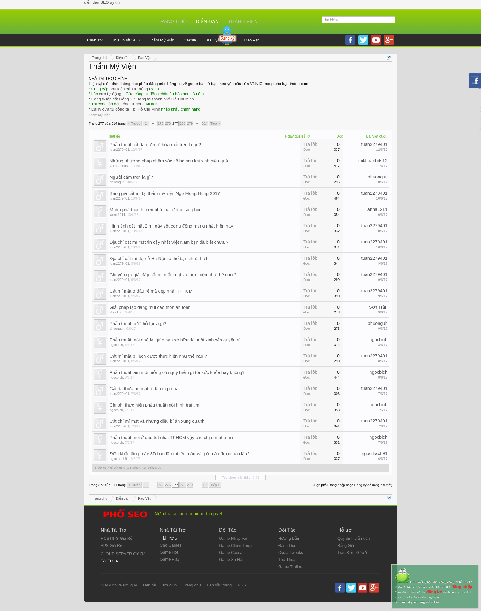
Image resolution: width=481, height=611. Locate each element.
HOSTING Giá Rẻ (116, 538)
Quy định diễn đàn (353, 538)
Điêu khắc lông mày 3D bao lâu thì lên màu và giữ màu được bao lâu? (180, 453)
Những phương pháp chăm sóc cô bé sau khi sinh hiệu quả (169, 160)
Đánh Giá (286, 545)
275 (160, 123)
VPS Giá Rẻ (111, 545)
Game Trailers (290, 566)
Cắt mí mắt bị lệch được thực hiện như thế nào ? (158, 356)
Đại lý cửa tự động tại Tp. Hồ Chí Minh (125, 109)
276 (168, 123)
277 (175, 123)
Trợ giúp (169, 585)
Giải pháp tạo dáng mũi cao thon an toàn (150, 307)
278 (182, 123)
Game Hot (169, 552)
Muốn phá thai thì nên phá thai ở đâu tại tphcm (156, 209)
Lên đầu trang (219, 585)
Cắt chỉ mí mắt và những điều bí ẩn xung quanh (157, 421)
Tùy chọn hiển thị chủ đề (240, 477)
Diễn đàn (207, 21)
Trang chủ (172, 21)
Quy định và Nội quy (119, 585)
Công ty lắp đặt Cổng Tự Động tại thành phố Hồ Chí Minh (142, 99)
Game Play (169, 559)
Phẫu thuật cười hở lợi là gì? (138, 323)
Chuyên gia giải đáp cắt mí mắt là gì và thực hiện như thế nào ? (173, 274)
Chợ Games (170, 545)
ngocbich (116, 345)
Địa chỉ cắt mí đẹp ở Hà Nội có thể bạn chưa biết (158, 258)
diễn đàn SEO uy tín (102, 2)
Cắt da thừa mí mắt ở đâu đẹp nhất (145, 388)
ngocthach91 (119, 459)
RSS (242, 585)
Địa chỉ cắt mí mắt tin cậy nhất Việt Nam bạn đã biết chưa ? (169, 242)
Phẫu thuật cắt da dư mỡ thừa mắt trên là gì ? (155, 144)
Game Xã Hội (231, 559)
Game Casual (231, 552)
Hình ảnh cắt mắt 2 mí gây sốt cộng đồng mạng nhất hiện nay (171, 226)
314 (204, 123)
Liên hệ (149, 585)
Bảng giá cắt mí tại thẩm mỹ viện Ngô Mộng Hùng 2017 (165, 193)
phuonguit (117, 182)
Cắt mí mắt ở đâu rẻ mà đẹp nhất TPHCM (151, 291)
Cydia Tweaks (290, 552)
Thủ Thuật (287, 559)
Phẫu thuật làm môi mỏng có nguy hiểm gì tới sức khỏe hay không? (177, 372)
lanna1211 (117, 214)
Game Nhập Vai (233, 538)
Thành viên (243, 21)
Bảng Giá (345, 545)
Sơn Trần (116, 312)
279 (190, 123)
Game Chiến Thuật (235, 545)
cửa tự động (110, 93)
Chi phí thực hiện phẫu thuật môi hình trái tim (154, 405)
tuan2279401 (119, 149)
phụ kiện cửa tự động (129, 89)
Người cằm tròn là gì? (131, 177)
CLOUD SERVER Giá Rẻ (123, 553)
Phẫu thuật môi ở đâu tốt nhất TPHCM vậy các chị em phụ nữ (171, 437)
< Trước (134, 123)
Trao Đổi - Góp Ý (352, 552)
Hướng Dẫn (288, 538)
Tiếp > (215, 123)
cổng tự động (133, 104)
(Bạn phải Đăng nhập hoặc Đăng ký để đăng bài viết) (352, 485)
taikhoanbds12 (121, 166)
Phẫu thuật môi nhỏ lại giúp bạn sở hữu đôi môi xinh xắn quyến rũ (175, 339)
